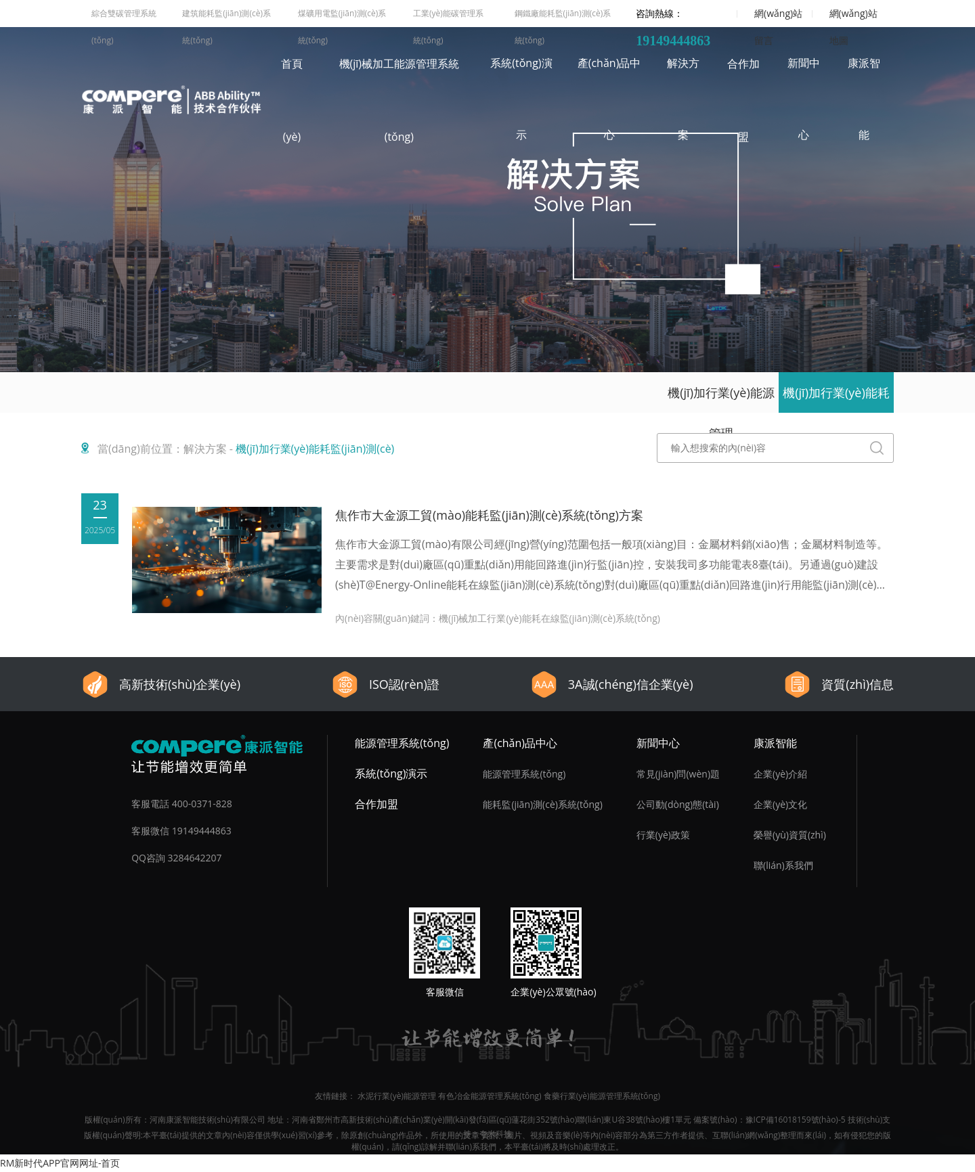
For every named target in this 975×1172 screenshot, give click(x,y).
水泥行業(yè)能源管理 (397, 1096)
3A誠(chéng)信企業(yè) (611, 684)
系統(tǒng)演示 (521, 98)
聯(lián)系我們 (783, 865)
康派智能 (864, 98)
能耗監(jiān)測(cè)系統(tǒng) (542, 804)
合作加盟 (743, 100)
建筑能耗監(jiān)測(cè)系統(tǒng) (226, 17)
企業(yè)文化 (780, 804)
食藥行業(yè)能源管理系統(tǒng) (602, 1096)
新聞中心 (803, 98)
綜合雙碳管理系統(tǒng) (123, 17)
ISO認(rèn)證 (385, 684)
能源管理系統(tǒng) (402, 743)
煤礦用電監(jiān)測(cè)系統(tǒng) (342, 17)
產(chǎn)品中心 (609, 98)
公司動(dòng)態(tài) (677, 804)
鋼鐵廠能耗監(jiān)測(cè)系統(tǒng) (563, 17)
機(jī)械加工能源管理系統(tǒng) (399, 100)
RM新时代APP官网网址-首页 (60, 1162)
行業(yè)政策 (663, 834)
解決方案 (683, 98)
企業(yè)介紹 (780, 773)
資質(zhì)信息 (838, 684)
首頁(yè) (292, 100)
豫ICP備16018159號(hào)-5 (795, 1119)
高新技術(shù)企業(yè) (160, 684)
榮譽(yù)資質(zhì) (790, 834)
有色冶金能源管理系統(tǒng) (489, 1096)
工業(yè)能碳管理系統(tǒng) (448, 17)
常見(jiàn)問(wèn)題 (678, 773)
